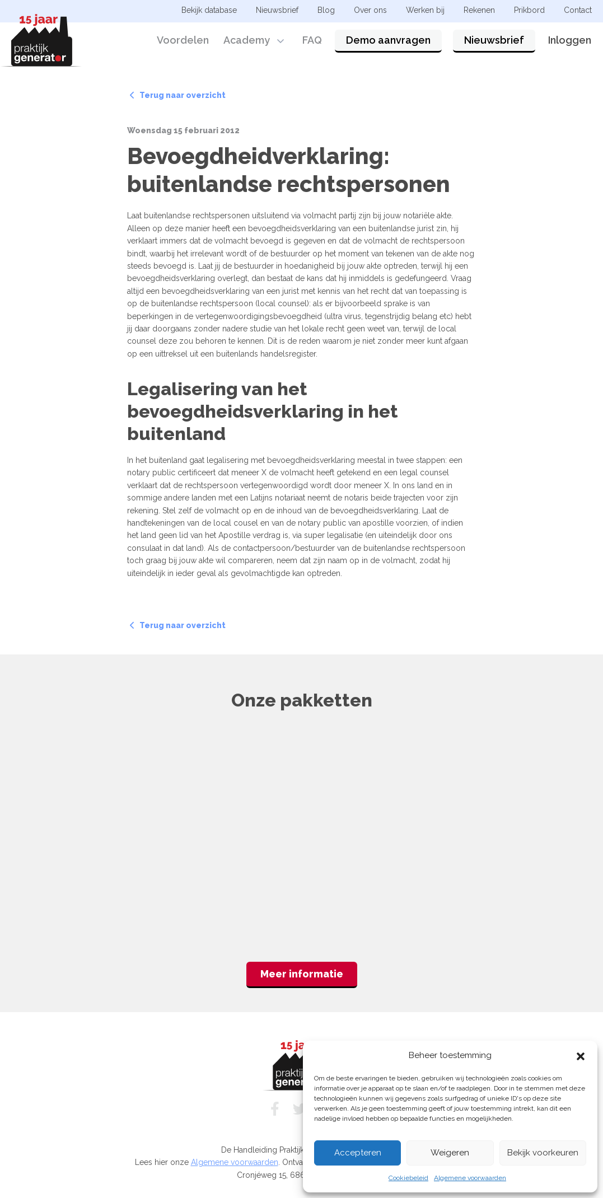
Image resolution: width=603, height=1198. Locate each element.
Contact (578, 10)
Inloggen (569, 40)
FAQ (312, 40)
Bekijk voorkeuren (542, 1153)
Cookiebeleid (408, 1178)
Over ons (370, 10)
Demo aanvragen (388, 40)
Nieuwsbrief (494, 40)
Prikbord (529, 10)
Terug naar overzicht (178, 95)
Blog (326, 10)
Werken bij (425, 10)
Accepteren (357, 1153)
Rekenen (479, 10)
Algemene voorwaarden (470, 1178)
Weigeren (450, 1153)
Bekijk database (209, 10)
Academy (246, 40)
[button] (580, 1055)
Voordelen (183, 40)
